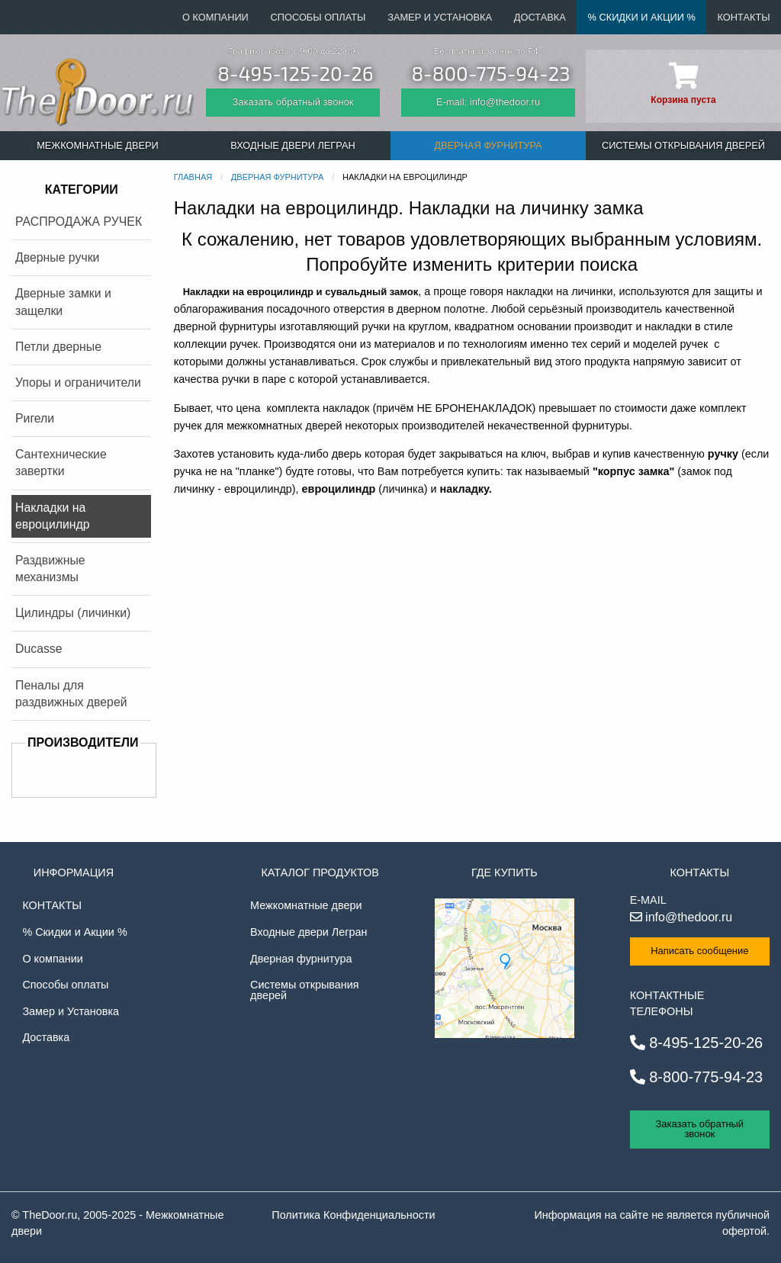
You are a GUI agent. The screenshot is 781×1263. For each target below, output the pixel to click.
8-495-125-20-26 (295, 73)
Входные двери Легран (308, 932)
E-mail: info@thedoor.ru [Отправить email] (488, 102)
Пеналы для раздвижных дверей (71, 694)
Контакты (52, 905)
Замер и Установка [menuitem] (439, 17)
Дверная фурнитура (301, 959)
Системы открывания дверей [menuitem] (683, 145)
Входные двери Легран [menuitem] (292, 145)
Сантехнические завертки (61, 462)
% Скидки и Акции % (74, 932)
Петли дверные (58, 346)
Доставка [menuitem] (540, 17)
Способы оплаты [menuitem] (318, 17)
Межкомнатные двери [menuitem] (98, 145)
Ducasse (39, 648)
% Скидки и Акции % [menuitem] (642, 17)
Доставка (45, 1037)
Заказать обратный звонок (292, 102)
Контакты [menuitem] (744, 17)
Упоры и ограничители (78, 382)
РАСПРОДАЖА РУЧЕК (78, 221)
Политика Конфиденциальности (353, 1215)
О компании (52, 959)
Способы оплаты (65, 985)
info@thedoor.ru (681, 917)
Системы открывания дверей (304, 990)
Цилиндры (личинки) (72, 612)
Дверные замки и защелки (63, 302)
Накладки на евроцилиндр (52, 516)
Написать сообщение (699, 950)
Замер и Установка (70, 1011)
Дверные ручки (57, 257)
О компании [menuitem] (215, 17)
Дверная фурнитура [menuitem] (488, 145)
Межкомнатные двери (306, 905)
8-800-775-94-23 (490, 73)
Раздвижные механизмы (50, 568)
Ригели (34, 418)
